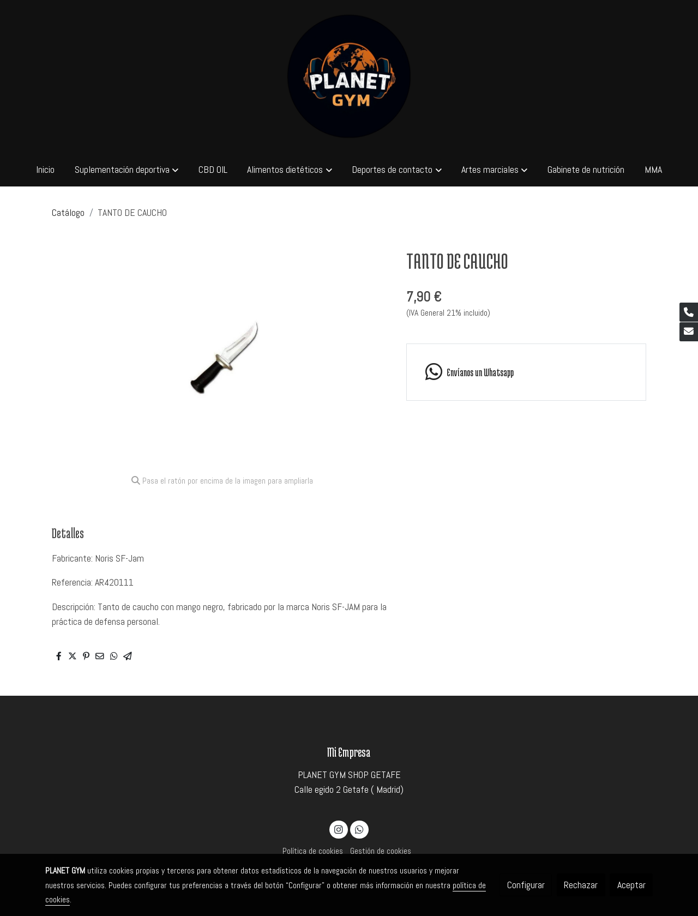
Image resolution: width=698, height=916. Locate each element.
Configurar (526, 885)
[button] (126, 169)
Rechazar (581, 885)
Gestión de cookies (380, 851)
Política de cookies (312, 851)
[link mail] (688, 331)
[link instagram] (339, 829)
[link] (349, 76)
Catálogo (68, 213)
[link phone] (688, 312)
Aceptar (631, 885)
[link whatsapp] (526, 372)
